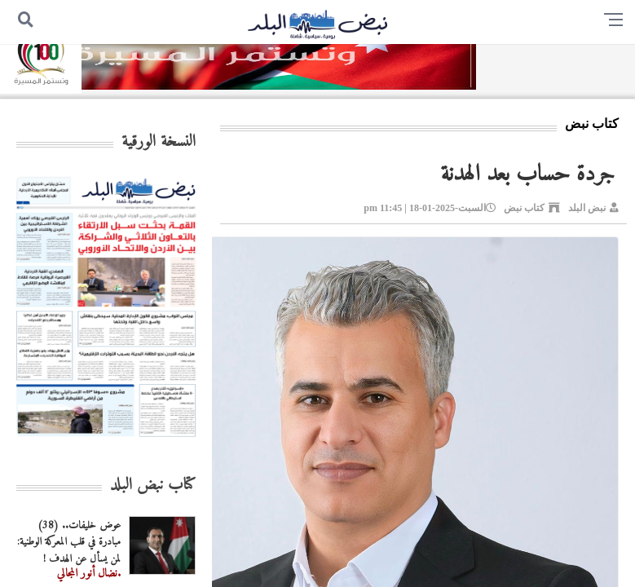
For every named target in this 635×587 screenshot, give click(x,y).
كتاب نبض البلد (153, 485)
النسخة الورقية (158, 142)
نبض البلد (587, 208)
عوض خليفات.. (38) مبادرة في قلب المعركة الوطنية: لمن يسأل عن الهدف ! (69, 542)
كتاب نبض (524, 208)
